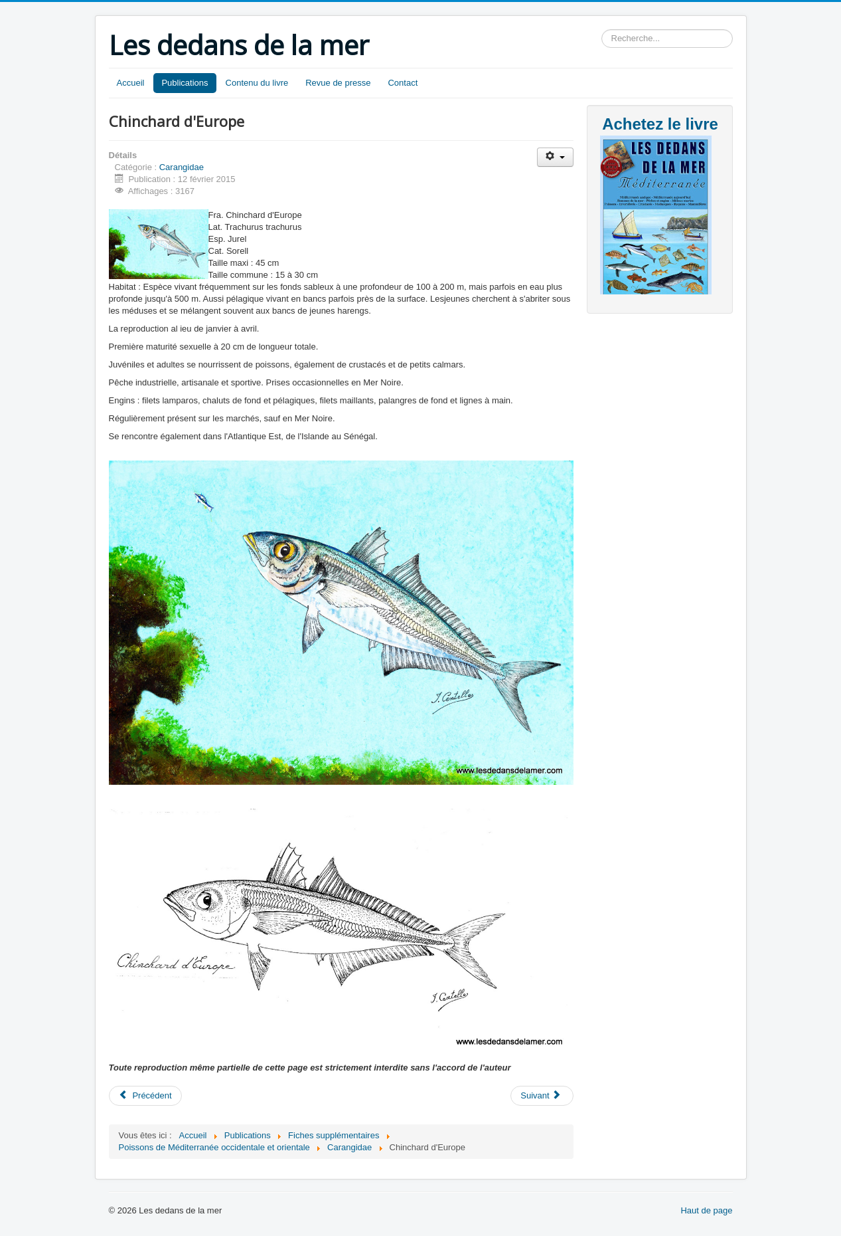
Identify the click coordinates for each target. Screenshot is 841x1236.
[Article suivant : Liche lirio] (541, 1096)
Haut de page (706, 1210)
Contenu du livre (257, 83)
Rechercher (601, 29)
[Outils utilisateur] (555, 157)
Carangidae (181, 167)
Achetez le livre (660, 124)
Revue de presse (337, 83)
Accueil (131, 83)
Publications (184, 83)
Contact (403, 83)
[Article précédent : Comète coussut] (145, 1096)
